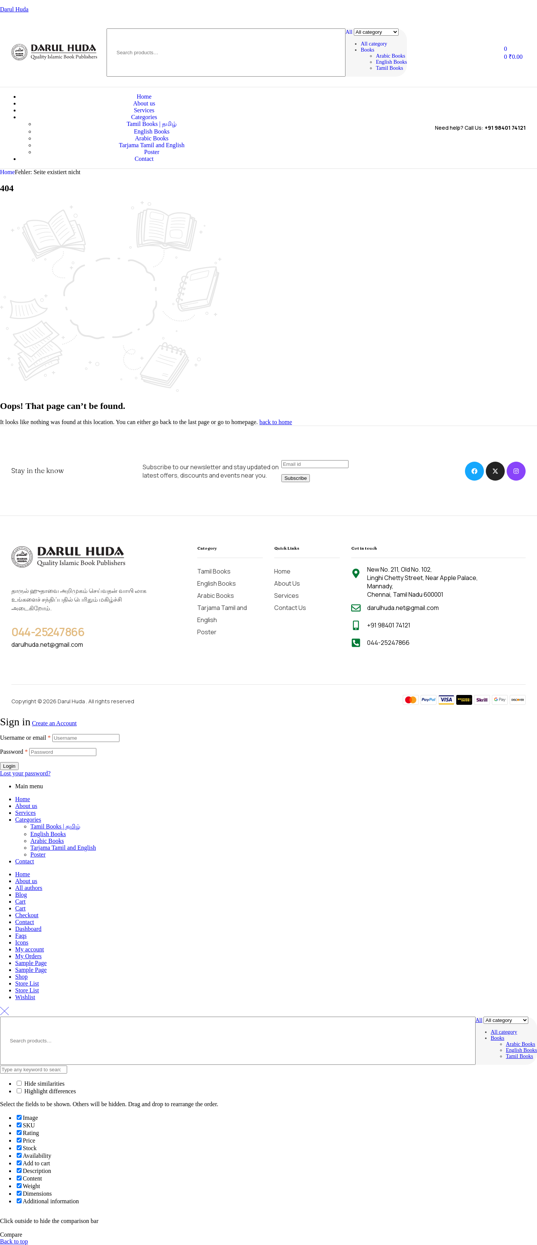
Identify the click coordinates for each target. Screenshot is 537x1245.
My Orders (28, 956)
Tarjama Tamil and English (63, 847)
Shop (21, 976)
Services (25, 813)
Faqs (21, 935)
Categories (28, 819)
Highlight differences (46, 1091)
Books (367, 50)
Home (7, 172)
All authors (28, 888)
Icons (21, 942)
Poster (38, 854)
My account (29, 949)
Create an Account (54, 723)
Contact (24, 861)
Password (14, 751)
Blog (21, 894)
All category (374, 44)
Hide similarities (40, 1083)
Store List (27, 983)
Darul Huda (14, 9)
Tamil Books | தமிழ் (55, 826)
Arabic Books (47, 841)
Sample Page (31, 963)
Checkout (26, 915)
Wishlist (25, 997)
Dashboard (28, 929)
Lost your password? (25, 773)
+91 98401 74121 (505, 127)
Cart (20, 901)
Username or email (25, 737)
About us (26, 806)
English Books (48, 834)
